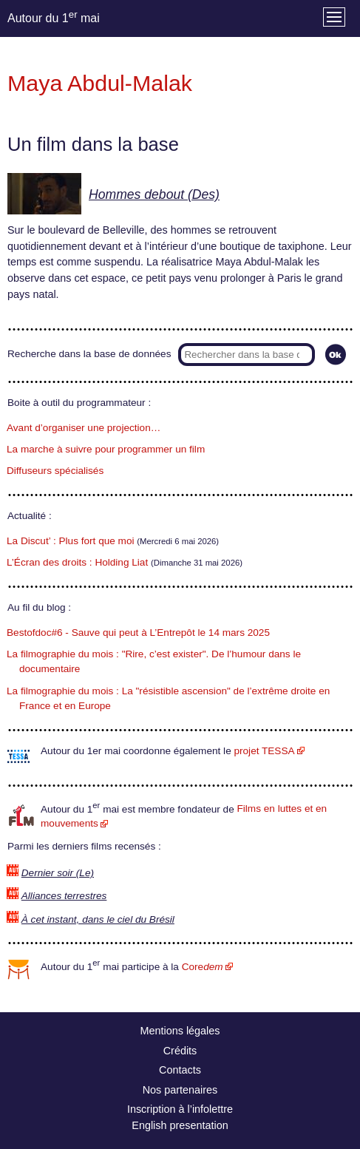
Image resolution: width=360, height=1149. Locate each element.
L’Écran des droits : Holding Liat (77, 562)
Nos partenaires (180, 1090)
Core (202, 966)
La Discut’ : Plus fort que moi (71, 540)
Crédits (180, 1051)
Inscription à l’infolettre (180, 1109)
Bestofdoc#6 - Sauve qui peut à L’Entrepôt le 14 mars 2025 (138, 632)
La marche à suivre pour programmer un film (106, 449)
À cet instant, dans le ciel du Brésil (97, 919)
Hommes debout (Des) (154, 194)
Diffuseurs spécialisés (55, 470)
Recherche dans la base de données (89, 353)
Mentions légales (180, 1031)
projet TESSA (264, 750)
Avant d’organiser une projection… (83, 427)
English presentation (180, 1125)
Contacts (180, 1070)
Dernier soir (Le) (57, 872)
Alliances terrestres (64, 895)
